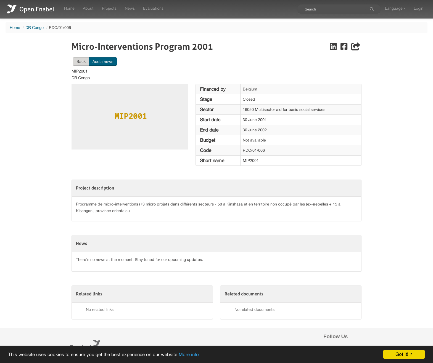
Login (418, 8)
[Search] (371, 9)
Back (81, 61)
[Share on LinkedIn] (333, 48)
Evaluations (153, 8)
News (130, 8)
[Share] (355, 48)
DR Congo (34, 27)
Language (395, 8)
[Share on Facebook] (344, 48)
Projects (109, 8)
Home (69, 8)
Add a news (103, 61)
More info (189, 355)
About (88, 8)
